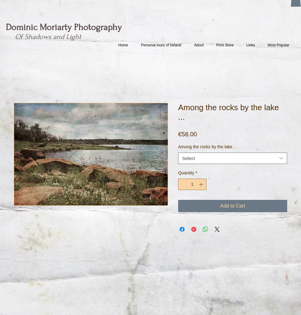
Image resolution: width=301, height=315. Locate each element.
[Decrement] (183, 184)
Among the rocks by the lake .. (207, 146)
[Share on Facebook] (182, 229)
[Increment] (201, 184)
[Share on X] (217, 229)
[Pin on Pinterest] (193, 229)
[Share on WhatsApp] (205, 229)
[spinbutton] (192, 184)
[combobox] (232, 158)
